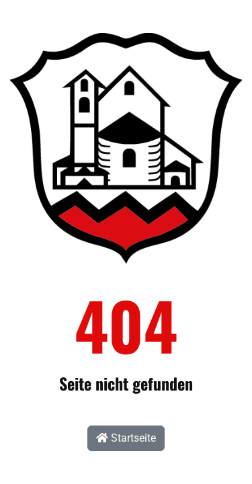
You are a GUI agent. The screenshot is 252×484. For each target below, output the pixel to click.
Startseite (126, 438)
